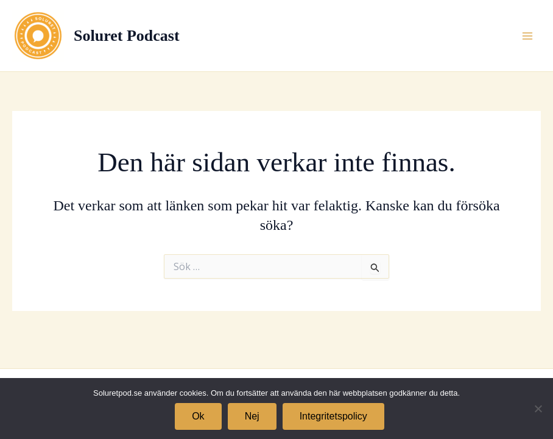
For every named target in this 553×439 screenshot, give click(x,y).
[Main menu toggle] (527, 36)
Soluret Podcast (127, 36)
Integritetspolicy (333, 416)
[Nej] (538, 408)
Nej (252, 416)
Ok (198, 416)
